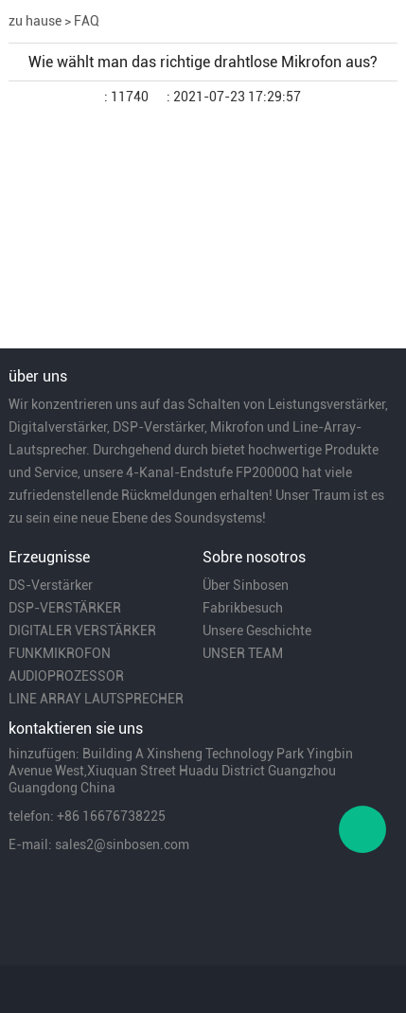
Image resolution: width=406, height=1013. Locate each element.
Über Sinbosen (246, 585)
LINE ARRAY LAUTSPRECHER (96, 698)
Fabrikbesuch (243, 607)
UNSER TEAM (243, 653)
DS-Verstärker (51, 585)
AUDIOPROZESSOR (66, 676)
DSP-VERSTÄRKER (65, 607)
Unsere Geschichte (257, 630)
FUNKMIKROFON (60, 653)
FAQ (86, 20)
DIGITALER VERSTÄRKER (82, 630)
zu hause (35, 20)
